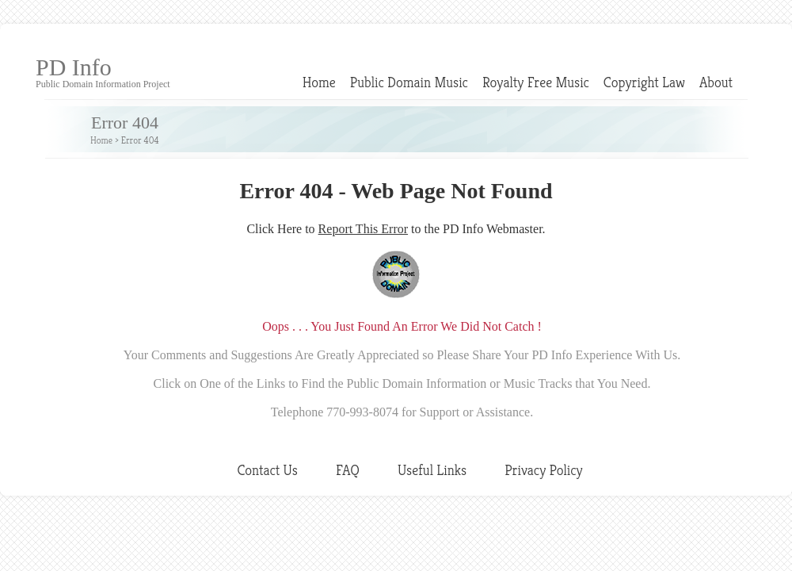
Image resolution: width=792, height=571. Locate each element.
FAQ (348, 470)
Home (319, 82)
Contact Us (267, 470)
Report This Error (363, 229)
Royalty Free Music (535, 82)
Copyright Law (644, 82)
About (716, 82)
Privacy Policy (543, 470)
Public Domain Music (409, 82)
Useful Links (432, 470)
